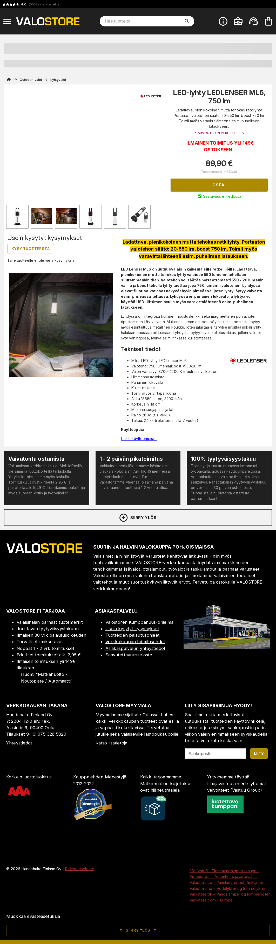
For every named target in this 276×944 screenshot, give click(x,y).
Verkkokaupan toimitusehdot (135, 641)
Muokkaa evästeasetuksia (33, 916)
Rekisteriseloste (79, 868)
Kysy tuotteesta (30, 248)
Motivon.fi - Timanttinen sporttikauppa (224, 870)
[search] (187, 21)
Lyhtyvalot (58, 80)
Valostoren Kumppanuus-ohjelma (139, 622)
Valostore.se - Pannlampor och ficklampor (228, 882)
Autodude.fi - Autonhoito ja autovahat (223, 876)
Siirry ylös (137, 518)
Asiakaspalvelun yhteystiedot (135, 648)
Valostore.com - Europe (211, 900)
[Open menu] (7, 21)
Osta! (219, 184)
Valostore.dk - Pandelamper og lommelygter (230, 894)
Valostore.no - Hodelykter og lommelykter (228, 888)
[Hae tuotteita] (143, 21)
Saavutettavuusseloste (128, 654)
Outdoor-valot (31, 80)
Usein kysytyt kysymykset (132, 628)
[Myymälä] (227, 647)
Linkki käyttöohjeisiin (139, 438)
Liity (259, 753)
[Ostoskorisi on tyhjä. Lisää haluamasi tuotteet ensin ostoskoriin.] (268, 21)
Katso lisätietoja (111, 743)
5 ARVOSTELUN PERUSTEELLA (219, 133)
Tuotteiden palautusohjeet (132, 635)
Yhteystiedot (19, 743)
